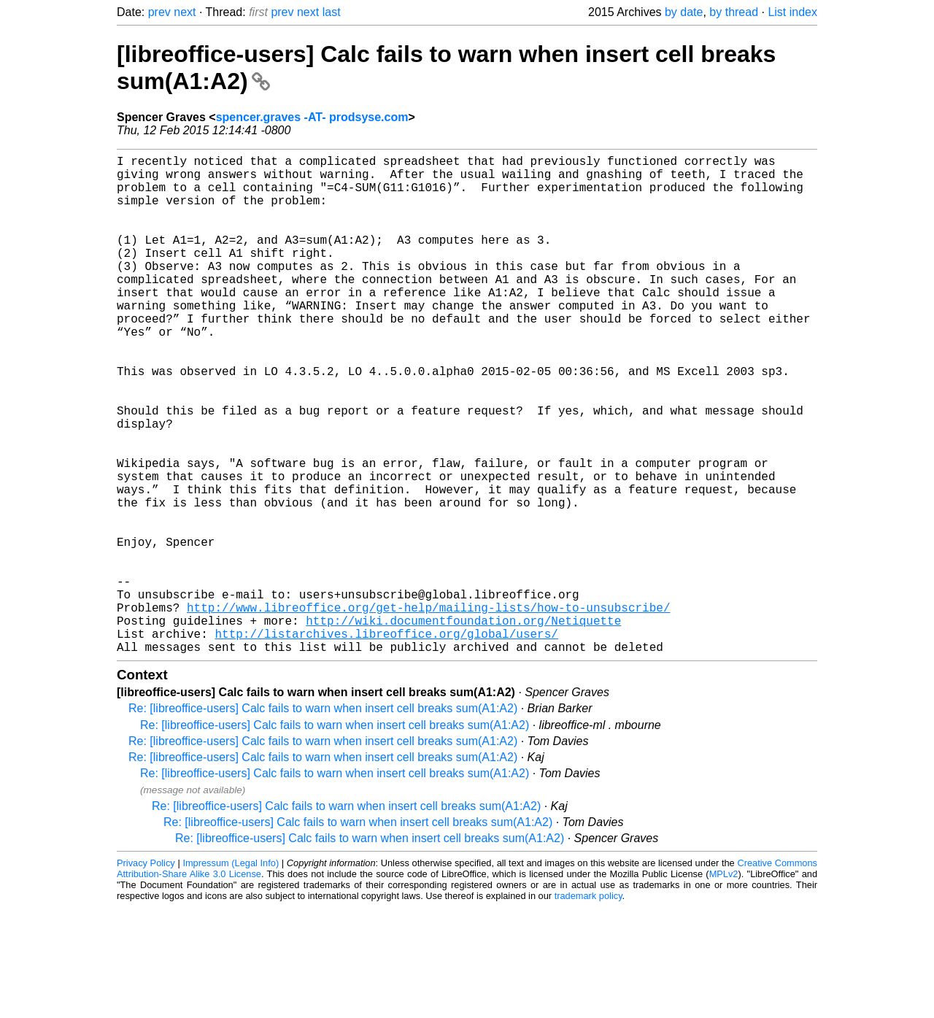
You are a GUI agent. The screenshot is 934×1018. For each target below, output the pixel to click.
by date (684, 12)
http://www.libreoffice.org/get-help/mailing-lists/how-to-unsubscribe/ (428, 709)
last (332, 12)
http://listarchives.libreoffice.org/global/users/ (386, 741)
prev (159, 12)
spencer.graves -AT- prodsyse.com (312, 117)
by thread (733, 12)
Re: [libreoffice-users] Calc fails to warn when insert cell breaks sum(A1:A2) (322, 819)
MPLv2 (723, 984)
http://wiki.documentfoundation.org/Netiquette (463, 725)
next (185, 12)
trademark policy (588, 1006)
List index (792, 12)
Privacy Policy (146, 973)
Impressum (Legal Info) (230, 973)
